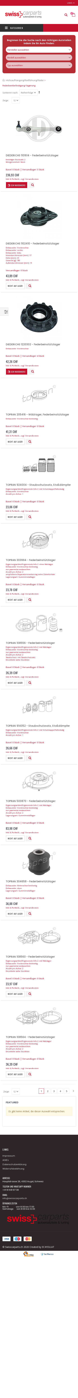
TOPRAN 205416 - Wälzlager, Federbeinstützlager (37, 414)
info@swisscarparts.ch (14, 1198)
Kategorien (14, 28)
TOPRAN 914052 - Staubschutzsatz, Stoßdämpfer (38, 726)
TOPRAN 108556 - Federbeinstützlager (30, 643)
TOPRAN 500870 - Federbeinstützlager (31, 801)
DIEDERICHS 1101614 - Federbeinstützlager (32, 155)
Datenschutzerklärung (14, 1164)
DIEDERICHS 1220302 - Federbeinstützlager (33, 344)
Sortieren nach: (10, 92)
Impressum (8, 1155)
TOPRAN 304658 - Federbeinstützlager (31, 881)
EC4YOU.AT (48, 1246)
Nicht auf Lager (15, 285)
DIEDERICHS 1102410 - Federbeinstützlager (32, 243)
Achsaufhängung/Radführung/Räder (25, 80)
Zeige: (5, 100)
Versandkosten (32, 179)
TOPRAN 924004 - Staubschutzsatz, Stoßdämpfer (38, 485)
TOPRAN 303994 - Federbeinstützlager (31, 560)
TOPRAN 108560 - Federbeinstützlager (30, 956)
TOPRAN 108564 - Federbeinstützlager (30, 1037)
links (69, 3)
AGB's (5, 1160)
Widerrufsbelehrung (13, 1168)
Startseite (3, 80)
